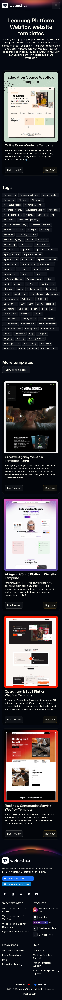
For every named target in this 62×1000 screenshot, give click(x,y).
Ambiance (42, 239)
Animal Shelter (42, 244)
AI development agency (15, 225)
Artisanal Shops (34, 279)
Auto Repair (27, 299)
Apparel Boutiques (32, 254)
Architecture (23, 269)
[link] (29, 145)
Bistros (7, 333)
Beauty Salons (29, 319)
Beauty (38, 314)
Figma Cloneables (11, 955)
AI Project (32, 229)
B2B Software (10, 304)
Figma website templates (15, 931)
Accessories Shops (29, 195)
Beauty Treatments (47, 324)
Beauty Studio (27, 324)
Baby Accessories (45, 304)
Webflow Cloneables (13, 950)
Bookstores (9, 348)
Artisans (49, 279)
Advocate (53, 210)
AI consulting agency (28, 220)
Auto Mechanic (11, 299)
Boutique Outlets (49, 348)
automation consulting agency (44, 294)
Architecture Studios (42, 269)
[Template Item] (31, 107)
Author (7, 294)
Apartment (27, 249)
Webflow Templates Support (43, 957)
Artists (7, 284)
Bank (44, 309)
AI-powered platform (14, 229)
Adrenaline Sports (12, 205)
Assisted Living (47, 284)
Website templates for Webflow (14, 918)
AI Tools (30, 239)
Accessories (10, 195)
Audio (20, 289)
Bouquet (33, 348)
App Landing (28, 259)
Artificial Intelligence (13, 279)
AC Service (37, 200)
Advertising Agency (13, 210)
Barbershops (10, 314)
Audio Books (33, 289)
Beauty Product (11, 319)
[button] (56, 5)
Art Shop (18, 284)
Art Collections (11, 274)
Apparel (15, 254)
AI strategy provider (26, 234)
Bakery (34, 309)
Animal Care (25, 244)
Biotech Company (49, 328)
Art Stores (31, 284)
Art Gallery (27, 274)
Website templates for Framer (14, 910)
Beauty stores (10, 324)
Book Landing (30, 343)
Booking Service (36, 338)
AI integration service (40, 225)
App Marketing (11, 264)
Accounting (9, 200)
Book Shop (46, 343)
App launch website (47, 259)
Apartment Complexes (46, 249)
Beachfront (26, 314)
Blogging (8, 338)
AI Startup (8, 234)
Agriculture (43, 215)
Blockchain (20, 333)
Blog (31, 333)
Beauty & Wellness (12, 328)
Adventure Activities (34, 205)
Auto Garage (20, 294)
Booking (20, 338)
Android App (10, 244)
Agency (29, 215)
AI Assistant (9, 220)
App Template (46, 264)
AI (53, 215)
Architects (8, 269)
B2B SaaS (41, 299)
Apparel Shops (11, 259)
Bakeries (23, 309)
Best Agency (31, 328)
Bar (52, 309)
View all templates (16, 369)
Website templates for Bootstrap (14, 925)
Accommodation (50, 195)
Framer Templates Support (42, 964)
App (6, 254)
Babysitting (9, 309)
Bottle (22, 348)
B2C (23, 304)
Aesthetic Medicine (13, 215)
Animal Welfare (11, 249)
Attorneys (8, 289)
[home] (14, 5)
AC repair (23, 200)
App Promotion (29, 264)
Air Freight (46, 229)
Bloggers (42, 333)
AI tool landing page (13, 239)
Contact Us (38, 950)
